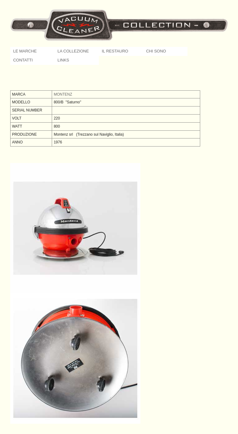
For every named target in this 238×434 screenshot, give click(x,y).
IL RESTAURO (115, 51)
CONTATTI (23, 60)
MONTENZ (63, 94)
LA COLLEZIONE (73, 51)
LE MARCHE (25, 51)
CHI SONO (156, 51)
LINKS (63, 60)
